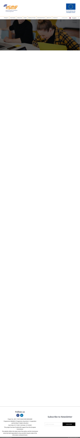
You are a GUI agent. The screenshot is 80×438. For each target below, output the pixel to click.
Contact (55, 17)
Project (6, 17)
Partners (12, 17)
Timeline (19, 17)
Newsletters (32, 17)
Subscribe (69, 424)
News (25, 17)
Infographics (41, 17)
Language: (65, 17)
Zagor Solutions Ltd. (74, 437)
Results (49, 17)
